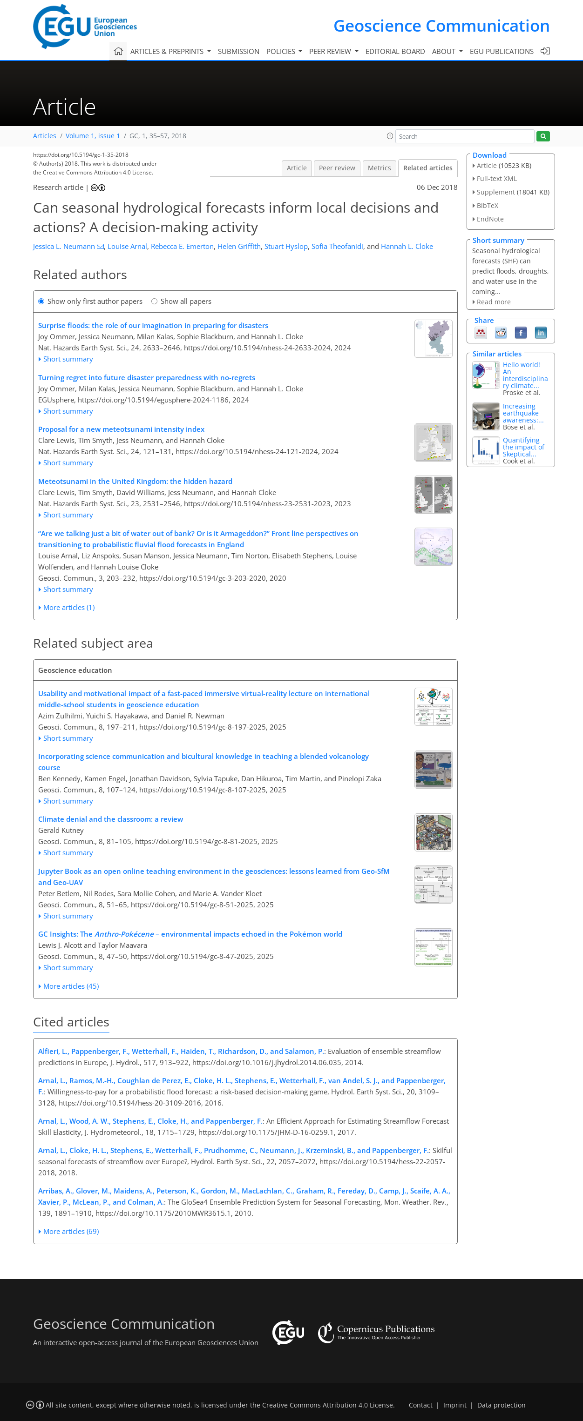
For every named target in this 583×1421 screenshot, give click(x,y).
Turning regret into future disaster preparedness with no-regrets (146, 377)
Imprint (455, 1405)
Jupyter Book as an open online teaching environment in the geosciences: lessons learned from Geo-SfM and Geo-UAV (214, 876)
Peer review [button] (331, 51)
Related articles (428, 168)
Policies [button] (281, 51)
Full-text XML (497, 178)
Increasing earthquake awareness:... (523, 413)
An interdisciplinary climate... (525, 375)
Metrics (379, 168)
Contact (421, 1405)
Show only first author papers (90, 301)
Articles (44, 136)
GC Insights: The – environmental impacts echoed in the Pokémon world (190, 933)
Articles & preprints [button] (167, 51)
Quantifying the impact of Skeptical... (523, 447)
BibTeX (487, 205)
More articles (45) (71, 986)
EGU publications (502, 51)
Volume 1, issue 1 (93, 136)
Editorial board (395, 51)
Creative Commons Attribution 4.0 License (327, 1405)
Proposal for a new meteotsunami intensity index (121, 429)
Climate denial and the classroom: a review (110, 819)
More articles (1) (69, 607)
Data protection (501, 1405)
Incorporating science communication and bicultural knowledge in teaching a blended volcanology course (203, 761)
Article (297, 168)
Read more (494, 301)
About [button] (444, 51)
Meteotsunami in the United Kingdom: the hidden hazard (135, 481)
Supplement (496, 192)
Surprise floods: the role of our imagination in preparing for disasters (153, 325)
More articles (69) (71, 1231)
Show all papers (181, 301)
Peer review (337, 168)
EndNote (490, 218)
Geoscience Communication (441, 25)
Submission (238, 51)
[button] (390, 136)
